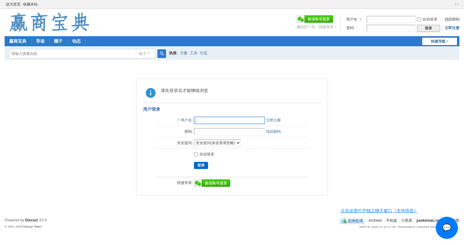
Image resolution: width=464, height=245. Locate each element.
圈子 (58, 41)
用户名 (351, 19)
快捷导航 (438, 41)
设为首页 (13, 4)
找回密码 (452, 19)
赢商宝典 (17, 41)
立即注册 (452, 28)
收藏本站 (30, 4)
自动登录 (427, 19)
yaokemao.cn (427, 220)
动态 (76, 41)
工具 (193, 53)
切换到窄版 (456, 4)
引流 (203, 53)
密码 (350, 28)
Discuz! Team (32, 226)
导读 (40, 41)
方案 (184, 53)
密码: (188, 131)
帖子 (143, 54)
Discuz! (31, 220)
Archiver (375, 220)
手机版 (391, 220)
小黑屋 (406, 220)
